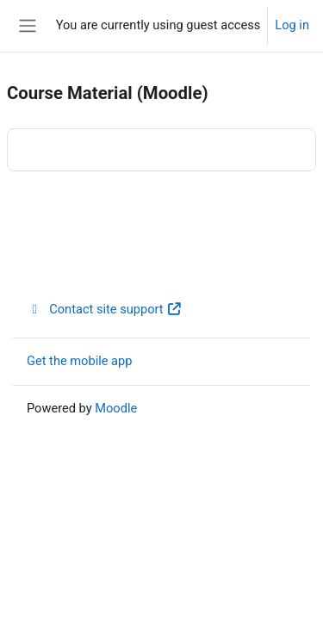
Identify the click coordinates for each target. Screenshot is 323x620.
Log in (292, 25)
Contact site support (105, 309)
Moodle (116, 408)
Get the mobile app (79, 361)
